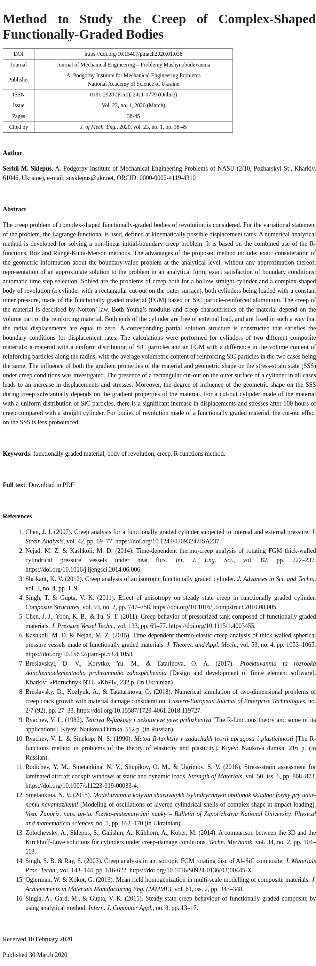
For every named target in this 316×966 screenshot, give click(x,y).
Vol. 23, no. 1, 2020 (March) (133, 105)
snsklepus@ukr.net (89, 177)
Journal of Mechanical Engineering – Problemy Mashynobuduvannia (134, 65)
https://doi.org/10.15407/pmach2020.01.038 (133, 54)
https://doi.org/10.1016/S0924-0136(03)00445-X (190, 870)
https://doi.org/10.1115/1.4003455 (211, 625)
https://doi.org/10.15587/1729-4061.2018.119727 (138, 710)
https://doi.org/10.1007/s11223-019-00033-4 (81, 785)
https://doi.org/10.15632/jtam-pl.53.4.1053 (78, 654)
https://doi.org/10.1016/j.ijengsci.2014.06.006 (82, 569)
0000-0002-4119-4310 (168, 177)
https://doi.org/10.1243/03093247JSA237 (167, 541)
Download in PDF (51, 484)
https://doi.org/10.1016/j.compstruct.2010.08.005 (214, 607)
